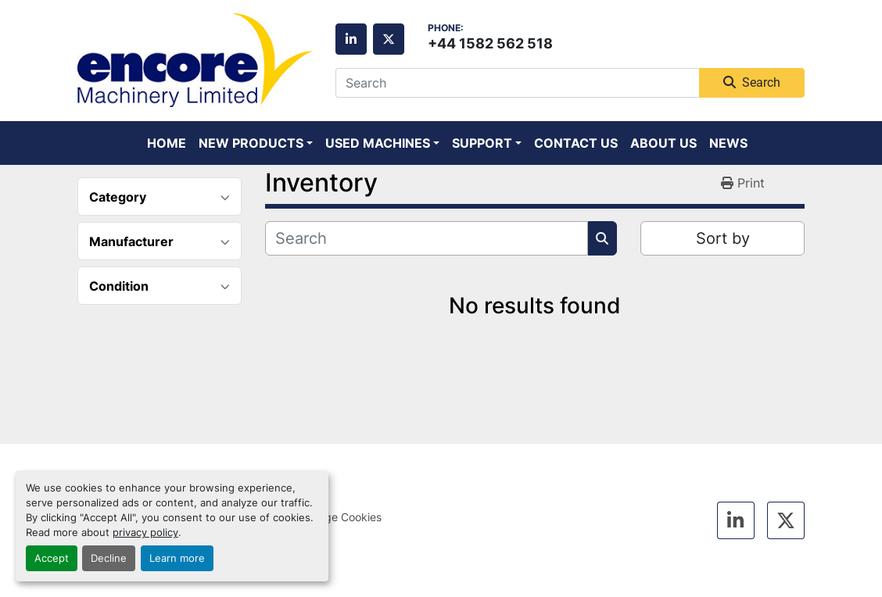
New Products (251, 143)
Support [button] (482, 143)
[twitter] (388, 39)
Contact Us (576, 143)
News (728, 143)
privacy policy (145, 532)
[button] (256, 143)
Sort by (723, 238)
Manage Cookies (339, 517)
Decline (109, 558)
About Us (663, 143)
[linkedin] (351, 39)
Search (751, 82)
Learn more (177, 558)
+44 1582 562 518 (490, 43)
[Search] (517, 83)
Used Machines (377, 143)
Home (166, 143)
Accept (51, 558)
